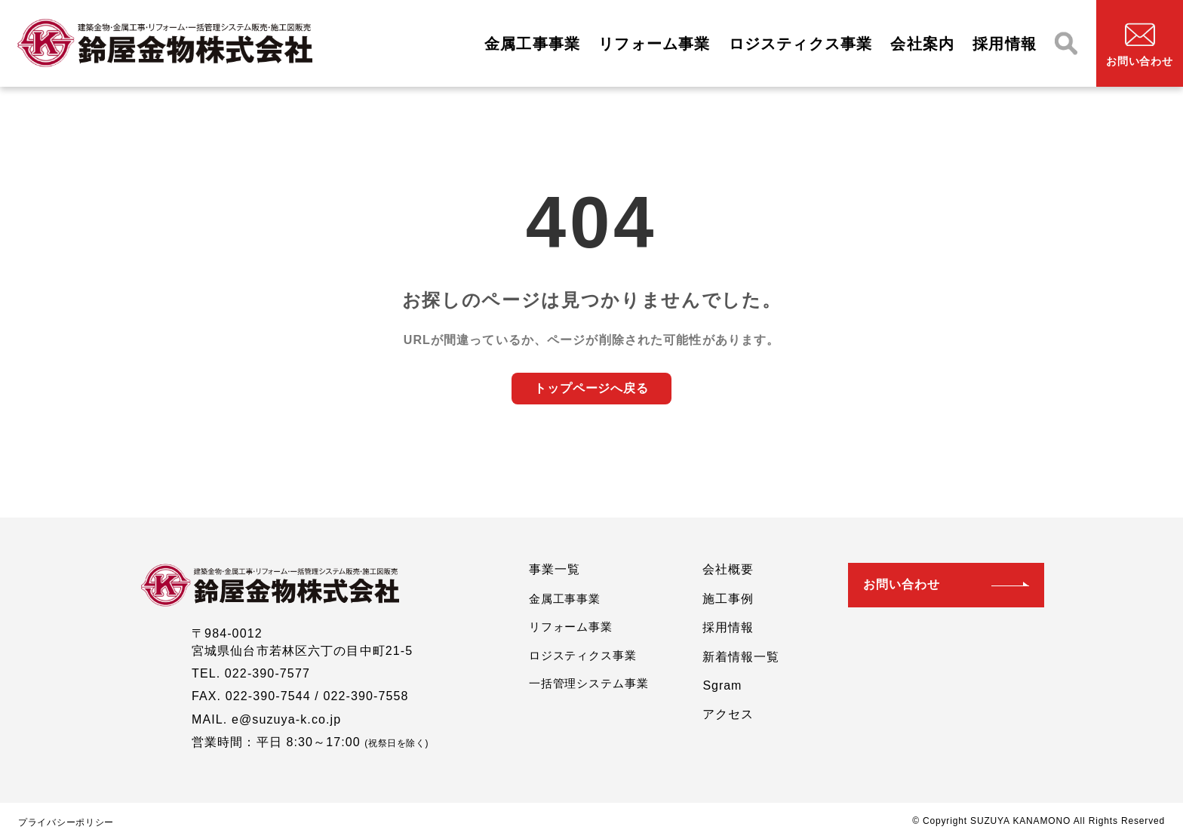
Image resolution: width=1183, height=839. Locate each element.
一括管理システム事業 (589, 683)
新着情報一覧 (740, 656)
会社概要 (728, 569)
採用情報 (1005, 43)
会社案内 (922, 43)
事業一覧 (554, 569)
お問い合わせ (901, 584)
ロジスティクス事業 (801, 43)
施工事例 (728, 598)
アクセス (728, 714)
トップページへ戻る (592, 388)
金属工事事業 (532, 43)
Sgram (722, 685)
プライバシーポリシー (66, 823)
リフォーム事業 (654, 43)
